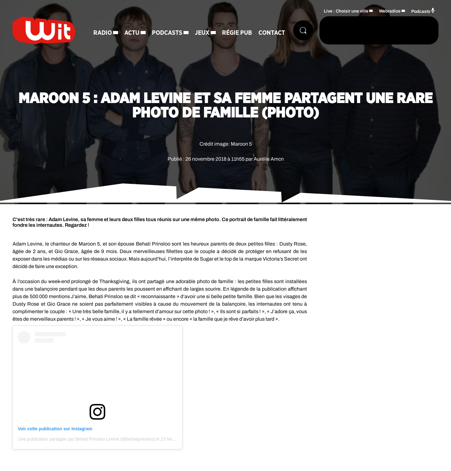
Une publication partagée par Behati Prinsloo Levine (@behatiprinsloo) (86, 439)
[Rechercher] (303, 30)
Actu (131, 33)
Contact (271, 33)
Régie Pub (237, 33)
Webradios (390, 11)
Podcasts (167, 33)
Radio (102, 33)
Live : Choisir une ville (346, 11)
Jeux (202, 33)
